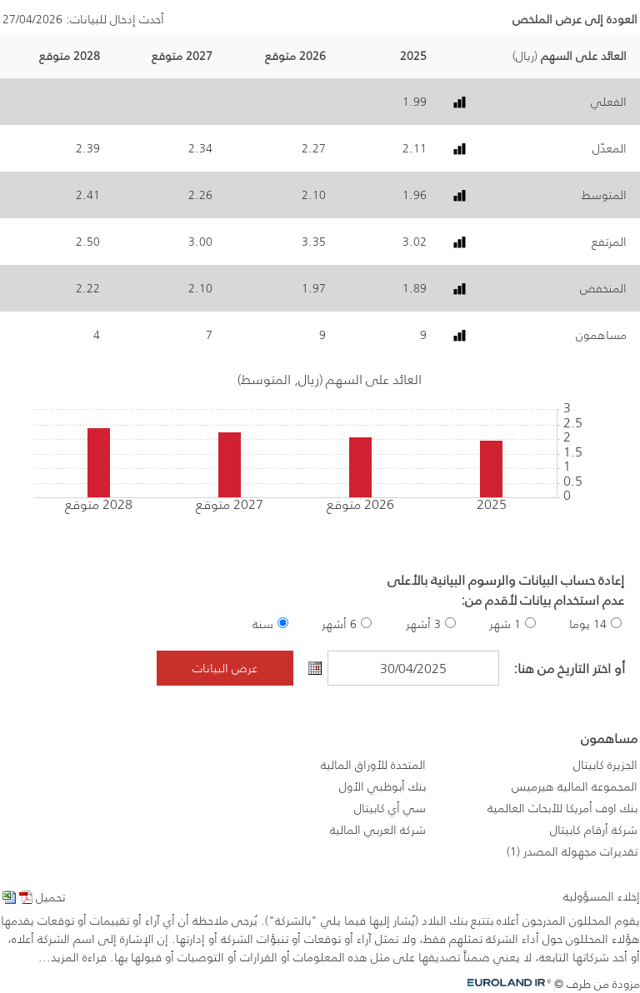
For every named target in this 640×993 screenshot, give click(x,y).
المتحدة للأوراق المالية (373, 765)
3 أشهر (423, 624)
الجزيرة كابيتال (605, 765)
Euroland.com (515, 983)
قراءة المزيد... (72, 957)
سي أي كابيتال (390, 808)
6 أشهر (339, 624)
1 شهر (505, 624)
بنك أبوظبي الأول (382, 786)
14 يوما (588, 624)
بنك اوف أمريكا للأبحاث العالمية (563, 808)
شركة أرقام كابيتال (594, 830)
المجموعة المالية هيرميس (575, 786)
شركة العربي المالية (378, 830)
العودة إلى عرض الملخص (575, 19)
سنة (262, 624)
